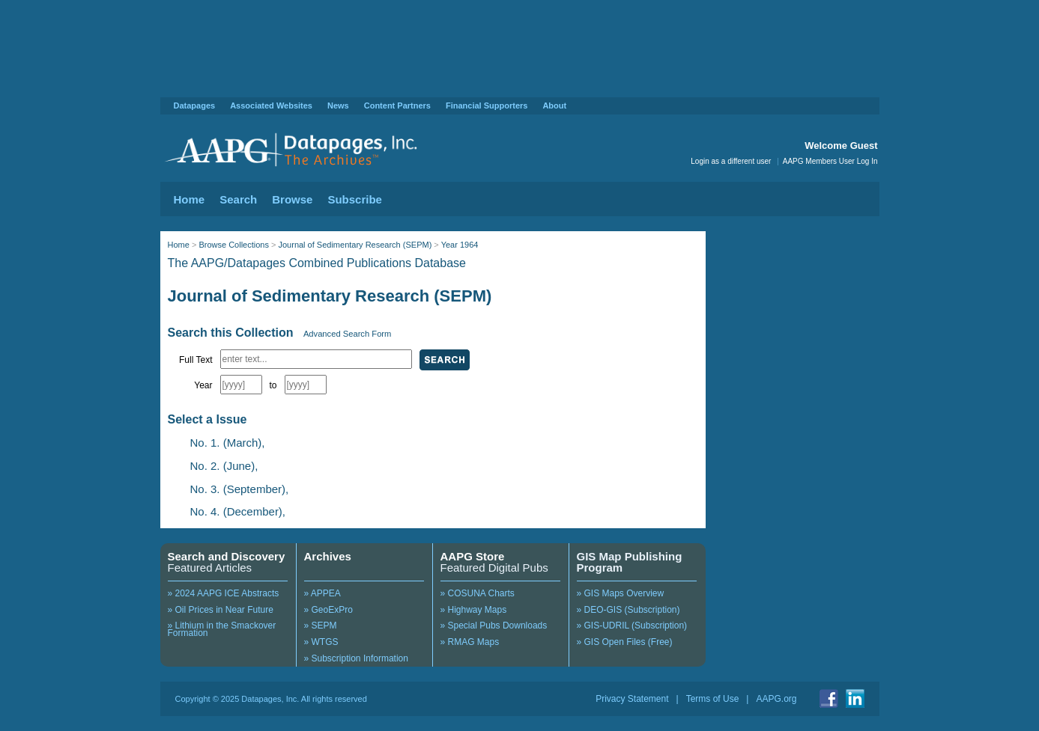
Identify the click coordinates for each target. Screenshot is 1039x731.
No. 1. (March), (227, 442)
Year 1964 (460, 244)
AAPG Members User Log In (830, 161)
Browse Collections (234, 244)
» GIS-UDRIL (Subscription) (632, 625)
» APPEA (322, 593)
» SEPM (320, 625)
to (273, 385)
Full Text (195, 360)
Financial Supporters (486, 105)
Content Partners (397, 105)
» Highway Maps (473, 610)
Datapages (195, 105)
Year (203, 385)
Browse (292, 199)
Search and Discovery (226, 556)
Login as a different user (731, 161)
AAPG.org (776, 699)
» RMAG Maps (470, 642)
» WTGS (321, 642)
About (554, 105)
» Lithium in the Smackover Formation (222, 629)
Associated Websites (271, 105)
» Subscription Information (356, 658)
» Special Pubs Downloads (494, 625)
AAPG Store (472, 556)
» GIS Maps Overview (620, 593)
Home (189, 199)
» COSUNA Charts (477, 593)
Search (238, 199)
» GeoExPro (328, 610)
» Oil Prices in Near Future (220, 610)
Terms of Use (712, 699)
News (338, 105)
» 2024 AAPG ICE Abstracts (223, 593)
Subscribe (354, 199)
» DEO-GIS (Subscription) (628, 610)
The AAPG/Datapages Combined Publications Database (317, 263)
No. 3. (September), (239, 489)
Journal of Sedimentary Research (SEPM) (354, 244)
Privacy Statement (632, 699)
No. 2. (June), (224, 465)
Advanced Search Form (347, 333)
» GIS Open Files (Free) (625, 642)
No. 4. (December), (238, 511)
